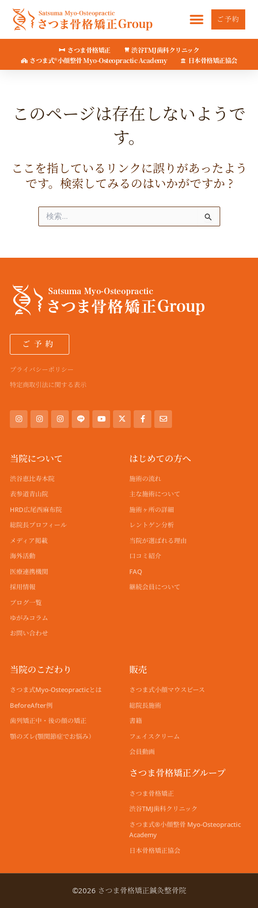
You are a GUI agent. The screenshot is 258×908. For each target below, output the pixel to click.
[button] (196, 19)
